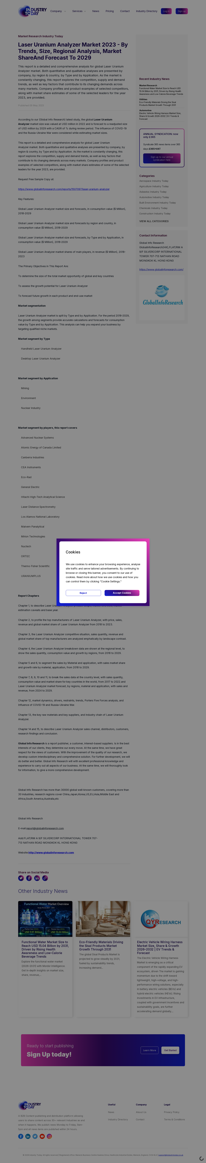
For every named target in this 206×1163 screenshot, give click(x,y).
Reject (83, 593)
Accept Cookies (122, 592)
